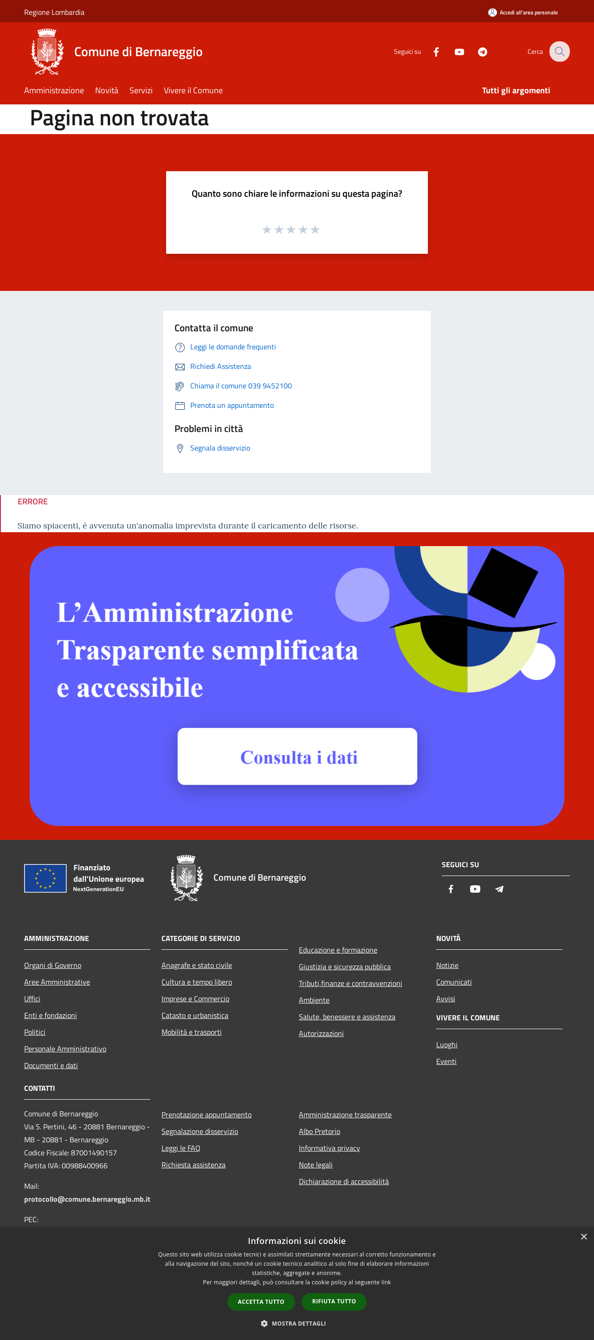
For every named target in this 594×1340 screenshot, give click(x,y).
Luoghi (447, 1044)
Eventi (446, 1061)
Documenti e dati (51, 1065)
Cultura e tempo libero (196, 981)
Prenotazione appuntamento (206, 1114)
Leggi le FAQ (180, 1147)
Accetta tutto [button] (261, 1302)
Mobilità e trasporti (191, 1031)
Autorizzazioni (321, 1033)
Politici (34, 1031)
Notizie (447, 965)
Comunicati (454, 981)
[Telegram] (476, 51)
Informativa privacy (329, 1147)
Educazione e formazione (338, 949)
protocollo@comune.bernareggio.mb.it (87, 1199)
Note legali (316, 1164)
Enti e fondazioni (50, 1015)
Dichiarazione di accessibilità (344, 1181)
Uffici (32, 998)
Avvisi (445, 998)
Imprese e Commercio (195, 998)
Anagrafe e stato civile (196, 965)
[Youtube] (453, 51)
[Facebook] (429, 51)
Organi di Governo (52, 965)
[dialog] (297, 1283)
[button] (297, 1323)
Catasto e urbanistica (194, 1015)
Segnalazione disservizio (199, 1131)
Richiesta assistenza (193, 1164)
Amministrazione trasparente (345, 1114)
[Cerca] (559, 51)
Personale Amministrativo (65, 1048)
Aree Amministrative (57, 981)
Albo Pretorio (319, 1131)
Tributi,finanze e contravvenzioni (350, 983)
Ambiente (314, 999)
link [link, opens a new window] (386, 1282)
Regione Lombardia (54, 12)
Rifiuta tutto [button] (334, 1301)
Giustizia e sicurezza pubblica (345, 966)
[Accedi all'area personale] (523, 12)
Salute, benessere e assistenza (347, 1016)
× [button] (583, 1237)
